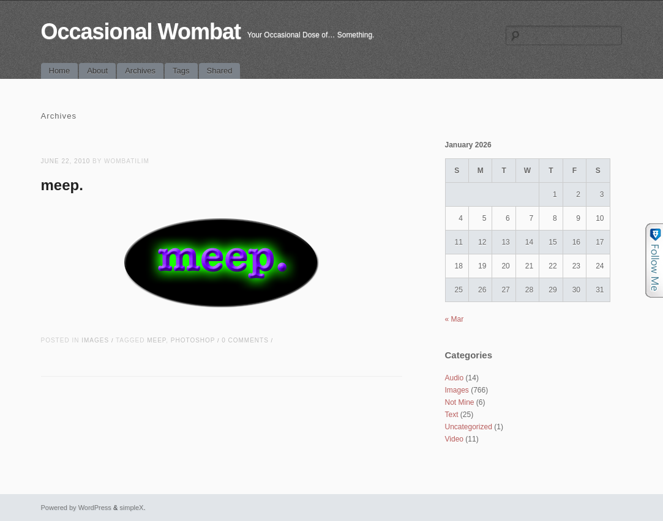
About (97, 70)
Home (59, 70)
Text (452, 414)
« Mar (454, 319)
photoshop (193, 340)
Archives (140, 70)
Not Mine (459, 402)
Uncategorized (468, 427)
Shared (220, 70)
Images (95, 340)
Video (454, 439)
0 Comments (245, 340)
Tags (181, 70)
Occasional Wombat (141, 31)
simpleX (131, 507)
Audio (454, 378)
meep (156, 340)
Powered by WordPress (76, 507)
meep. (62, 185)
